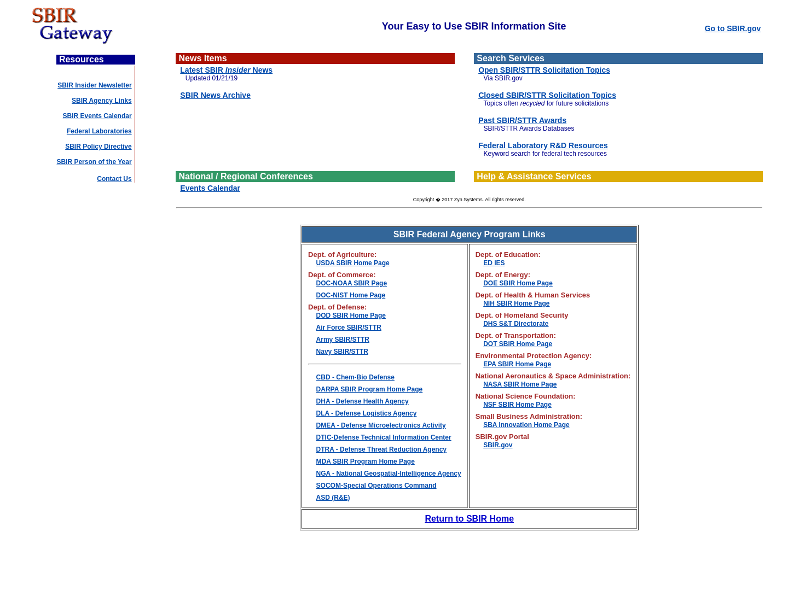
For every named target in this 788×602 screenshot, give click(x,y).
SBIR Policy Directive (98, 146)
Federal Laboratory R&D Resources (543, 145)
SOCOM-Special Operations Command (376, 485)
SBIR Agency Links (102, 100)
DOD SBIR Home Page (351, 315)
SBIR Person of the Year (93, 162)
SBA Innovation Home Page (526, 425)
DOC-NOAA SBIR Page (351, 283)
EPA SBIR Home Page (517, 364)
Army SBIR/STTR (342, 339)
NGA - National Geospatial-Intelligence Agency (388, 473)
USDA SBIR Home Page (353, 263)
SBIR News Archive (215, 95)
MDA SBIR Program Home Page (365, 461)
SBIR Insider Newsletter (94, 85)
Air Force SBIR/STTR (348, 327)
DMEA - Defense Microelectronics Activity (381, 425)
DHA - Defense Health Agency (362, 401)
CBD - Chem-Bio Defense (355, 377)
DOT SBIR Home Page (517, 344)
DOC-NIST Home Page (351, 295)
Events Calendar (210, 188)
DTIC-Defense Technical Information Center (383, 437)
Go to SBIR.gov (733, 28)
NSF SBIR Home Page (517, 404)
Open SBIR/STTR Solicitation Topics (544, 70)
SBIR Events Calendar (97, 116)
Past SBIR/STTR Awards (522, 120)
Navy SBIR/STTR (342, 351)
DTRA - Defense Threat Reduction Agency (381, 449)
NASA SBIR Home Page (520, 384)
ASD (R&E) (333, 497)
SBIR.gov (497, 445)
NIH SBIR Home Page (516, 303)
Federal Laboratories (99, 131)
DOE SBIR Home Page (518, 283)
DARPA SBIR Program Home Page (369, 389)
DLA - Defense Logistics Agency (366, 413)
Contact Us (114, 179)
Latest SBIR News (226, 70)
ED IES (494, 263)
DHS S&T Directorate (515, 324)
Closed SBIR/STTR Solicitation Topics (547, 95)
